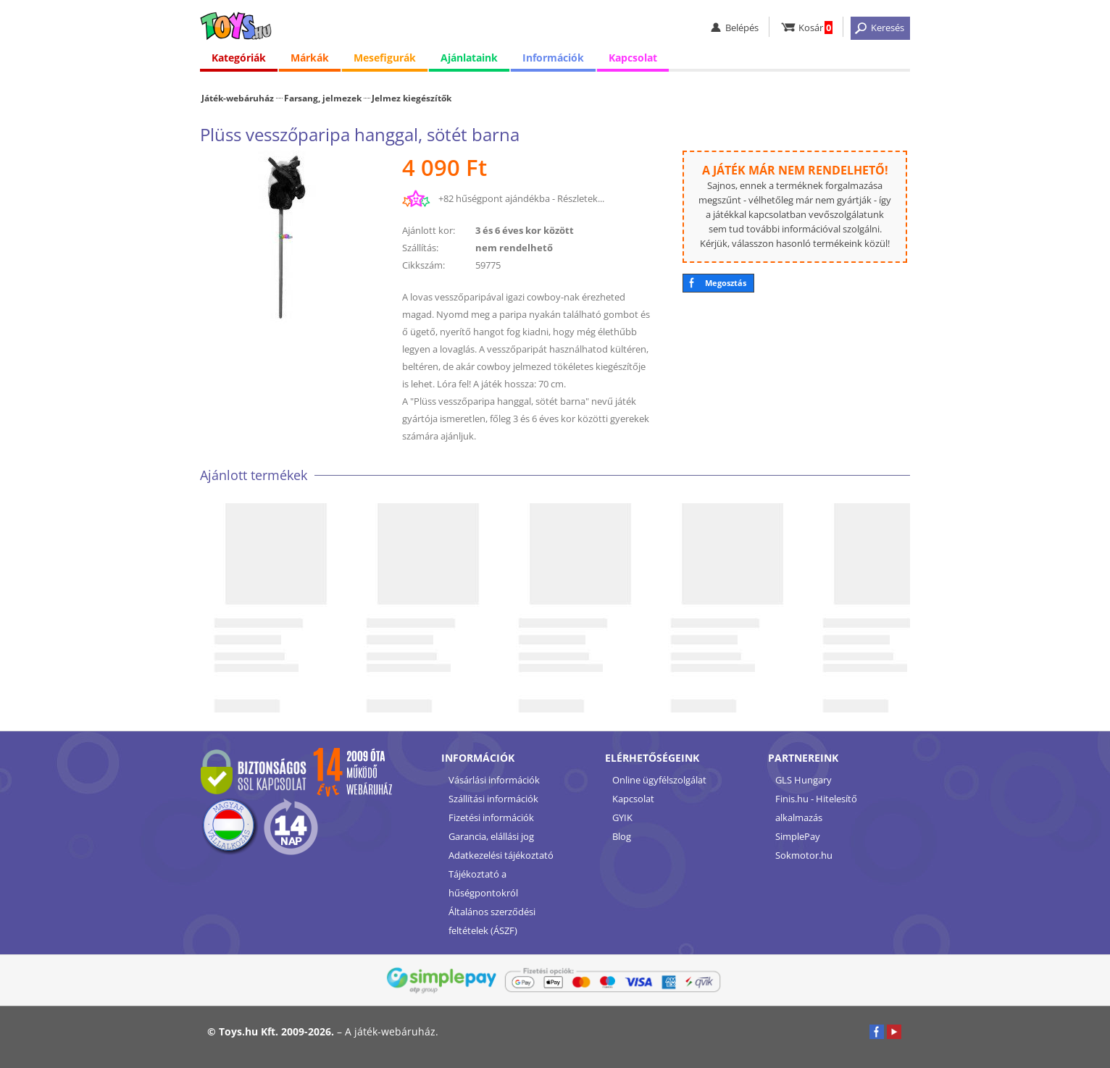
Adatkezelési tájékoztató (501, 855)
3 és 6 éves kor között (524, 230)
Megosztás (725, 282)
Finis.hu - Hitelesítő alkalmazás (816, 808)
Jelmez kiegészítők (411, 98)
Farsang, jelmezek (323, 98)
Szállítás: (420, 247)
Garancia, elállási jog (491, 836)
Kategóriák (239, 57)
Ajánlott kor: (428, 230)
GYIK (622, 817)
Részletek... (580, 198)
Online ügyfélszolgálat (659, 779)
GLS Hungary (803, 779)
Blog (621, 836)
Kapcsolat (633, 57)
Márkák (310, 57)
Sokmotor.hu (803, 855)
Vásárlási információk (494, 779)
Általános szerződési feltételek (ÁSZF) (491, 921)
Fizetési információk (491, 817)
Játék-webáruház (237, 98)
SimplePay (797, 836)
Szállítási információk (493, 798)
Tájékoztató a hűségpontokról (483, 883)
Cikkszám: (423, 265)
